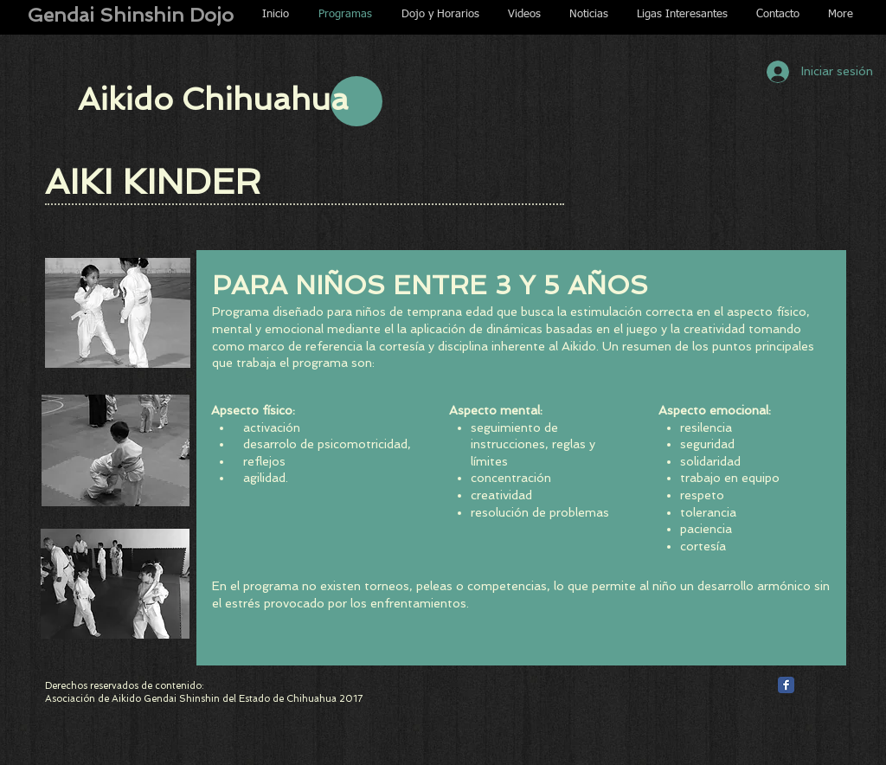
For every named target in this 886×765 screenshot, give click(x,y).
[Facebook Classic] (786, 685)
